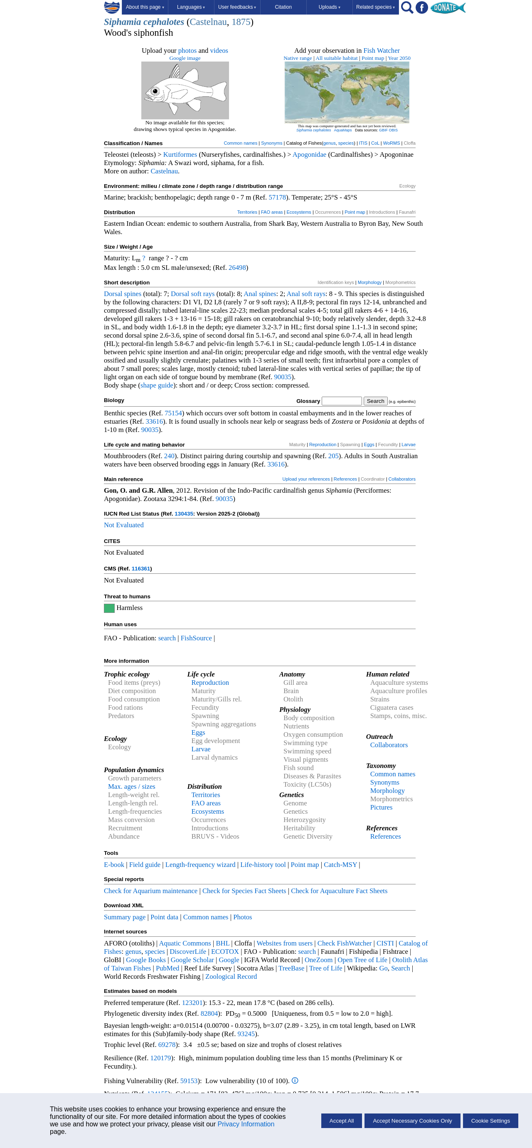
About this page (145, 7)
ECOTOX (225, 951)
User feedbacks (237, 7)
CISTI (385, 943)
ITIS (363, 143)
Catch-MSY (340, 865)
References (345, 478)
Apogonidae (309, 154)
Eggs (369, 444)
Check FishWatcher (345, 943)
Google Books (146, 960)
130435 (184, 514)
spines (133, 294)
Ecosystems (299, 212)
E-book (114, 865)
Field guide (144, 865)
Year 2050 (399, 58)
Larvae (408, 444)
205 (333, 456)
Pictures (381, 807)
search (167, 638)
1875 (241, 22)
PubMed (167, 968)
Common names (240, 143)
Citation (283, 7)
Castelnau (208, 22)
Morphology (370, 282)
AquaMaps (343, 130)
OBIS (393, 130)
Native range (297, 58)
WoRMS (391, 143)
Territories (247, 212)
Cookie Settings (490, 1121)
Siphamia (122, 22)
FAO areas (272, 212)
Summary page (124, 917)
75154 (173, 413)
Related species (375, 7)
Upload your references (306, 478)
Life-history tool (263, 865)
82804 (209, 1013)
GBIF (383, 130)
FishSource (196, 638)
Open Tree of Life (362, 960)
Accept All (342, 1121)
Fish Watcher (381, 50)
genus (329, 143)
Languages (191, 7)
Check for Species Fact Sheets (244, 891)
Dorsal (113, 294)
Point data (164, 917)
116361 (141, 568)
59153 (189, 1081)
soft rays (203, 294)
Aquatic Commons (185, 943)
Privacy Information (245, 1124)
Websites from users (285, 943)
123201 (192, 1003)
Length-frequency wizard (200, 865)
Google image (184, 58)
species (346, 143)
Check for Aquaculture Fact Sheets (339, 891)
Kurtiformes (180, 154)
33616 (154, 421)
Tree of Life (325, 968)
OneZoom (319, 960)
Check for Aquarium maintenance (150, 891)
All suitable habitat (336, 58)
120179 (160, 1058)
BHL (223, 943)
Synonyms (271, 143)
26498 (237, 268)
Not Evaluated (124, 525)
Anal (250, 294)
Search (400, 968)
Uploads (329, 7)
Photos (242, 917)
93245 (246, 1034)
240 (169, 456)
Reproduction (322, 444)
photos (187, 50)
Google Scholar (192, 960)
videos (219, 50)
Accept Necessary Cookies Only (412, 1121)
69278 (167, 1045)
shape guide (156, 385)
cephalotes (163, 22)
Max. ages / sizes (131, 786)
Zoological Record (231, 976)
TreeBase (291, 968)
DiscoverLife (188, 951)
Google (229, 960)
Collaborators (402, 478)
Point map (373, 58)
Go (383, 968)
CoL (375, 143)
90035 (283, 377)
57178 (277, 197)
